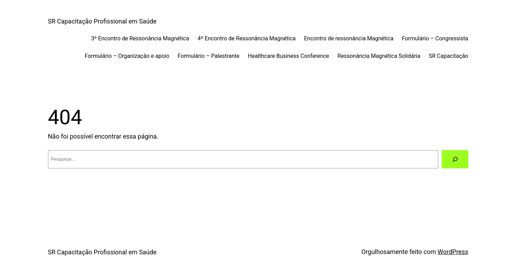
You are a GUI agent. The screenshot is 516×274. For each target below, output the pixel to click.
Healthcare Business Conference (288, 56)
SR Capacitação (448, 56)
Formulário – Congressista (435, 38)
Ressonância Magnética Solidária (378, 56)
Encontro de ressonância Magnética (348, 38)
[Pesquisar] (455, 159)
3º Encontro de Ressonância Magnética (140, 38)
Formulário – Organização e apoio (127, 56)
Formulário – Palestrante (209, 56)
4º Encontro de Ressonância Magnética (247, 38)
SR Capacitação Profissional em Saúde (102, 21)
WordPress (453, 251)
